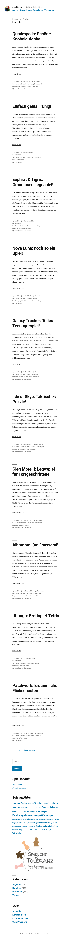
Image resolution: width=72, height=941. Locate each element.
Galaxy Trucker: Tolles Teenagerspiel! (32, 323)
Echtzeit (28, 374)
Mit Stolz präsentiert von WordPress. (31, 934)
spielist (16, 81)
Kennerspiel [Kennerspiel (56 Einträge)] (48, 815)
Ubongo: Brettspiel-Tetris (35, 615)
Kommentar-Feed (20, 918)
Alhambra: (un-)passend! (35, 544)
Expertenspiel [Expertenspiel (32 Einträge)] (41, 811)
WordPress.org (19, 922)
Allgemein (17, 884)
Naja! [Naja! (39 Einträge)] (41, 822)
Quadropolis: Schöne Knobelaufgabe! (31, 36)
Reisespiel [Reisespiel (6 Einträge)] (18, 826)
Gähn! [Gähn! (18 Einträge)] (28, 816)
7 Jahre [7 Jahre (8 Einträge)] (18, 803)
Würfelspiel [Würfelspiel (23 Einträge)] (16, 833)
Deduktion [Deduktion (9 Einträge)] (15, 812)
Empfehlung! (38, 84)
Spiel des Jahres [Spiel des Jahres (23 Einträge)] (42, 826)
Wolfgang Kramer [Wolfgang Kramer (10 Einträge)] (49, 830)
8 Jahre (16, 84)
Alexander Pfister (25, 447)
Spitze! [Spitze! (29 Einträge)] (52, 826)
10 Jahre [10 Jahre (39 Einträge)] (38, 803)
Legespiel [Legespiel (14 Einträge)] (15, 823)
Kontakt (46, 934)
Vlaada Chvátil (28, 377)
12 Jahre (17, 523)
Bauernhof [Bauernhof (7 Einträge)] (38, 807)
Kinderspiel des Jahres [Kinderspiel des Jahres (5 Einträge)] (41, 819)
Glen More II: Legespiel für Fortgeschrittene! (33, 472)
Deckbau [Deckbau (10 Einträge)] (55, 808)
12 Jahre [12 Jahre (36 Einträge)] (52, 803)
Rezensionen (26, 10)
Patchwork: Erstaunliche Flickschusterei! (34, 688)
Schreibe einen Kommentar (22, 89)
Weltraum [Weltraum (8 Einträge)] (32, 830)
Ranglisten (38, 10)
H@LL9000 (17, 784)
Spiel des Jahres (35, 596)
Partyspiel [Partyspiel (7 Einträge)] (51, 823)
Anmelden (17, 911)
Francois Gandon (26, 86)
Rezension (37, 81)
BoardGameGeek (19, 788)
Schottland (33, 449)
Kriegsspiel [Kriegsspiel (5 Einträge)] (56, 819)
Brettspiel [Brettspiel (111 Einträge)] (47, 807)
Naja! (28, 596)
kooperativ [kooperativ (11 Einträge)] (50, 819)
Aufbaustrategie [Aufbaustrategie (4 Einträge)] (32, 807)
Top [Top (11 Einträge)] (56, 826)
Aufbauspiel (23, 84)
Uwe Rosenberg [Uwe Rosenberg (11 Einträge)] (17, 830)
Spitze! (29, 228)
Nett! (13, 160)
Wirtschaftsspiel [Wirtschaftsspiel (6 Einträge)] (39, 830)
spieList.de (17, 7)
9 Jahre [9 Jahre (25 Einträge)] (31, 803)
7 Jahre (16, 663)
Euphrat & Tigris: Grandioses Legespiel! (32, 182)
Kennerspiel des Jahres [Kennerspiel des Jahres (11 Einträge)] (19, 819)
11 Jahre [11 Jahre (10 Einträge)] (45, 803)
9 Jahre (16, 374)
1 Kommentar (18, 162)
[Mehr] (53, 11)
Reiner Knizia (20, 160)
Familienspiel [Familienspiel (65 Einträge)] (19, 815)
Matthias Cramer (24, 525)
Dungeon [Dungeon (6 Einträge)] (21, 811)
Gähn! (23, 301)
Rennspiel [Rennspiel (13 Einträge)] (25, 826)
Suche (15, 10)
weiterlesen (18, 74)
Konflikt (37, 226)
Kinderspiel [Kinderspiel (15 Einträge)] (31, 819)
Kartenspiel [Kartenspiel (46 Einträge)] (36, 815)
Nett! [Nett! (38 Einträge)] (46, 822)
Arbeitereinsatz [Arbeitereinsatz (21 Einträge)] (22, 808)
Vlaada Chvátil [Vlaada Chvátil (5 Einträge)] (26, 830)
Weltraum (36, 377)
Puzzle (21, 377)
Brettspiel (30, 84)
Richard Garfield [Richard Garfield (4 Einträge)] (32, 826)
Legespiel (35, 86)
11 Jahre (17, 226)
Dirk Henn (29, 593)
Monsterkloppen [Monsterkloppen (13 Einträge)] (33, 823)
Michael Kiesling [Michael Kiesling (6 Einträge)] (23, 823)
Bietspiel (33, 447)
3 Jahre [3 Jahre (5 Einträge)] (14, 803)
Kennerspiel (30, 226)
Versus (47, 10)
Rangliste (16, 888)
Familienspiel (16, 86)
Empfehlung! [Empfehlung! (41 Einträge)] (29, 811)
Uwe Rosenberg (36, 301)
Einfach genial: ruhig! (31, 106)
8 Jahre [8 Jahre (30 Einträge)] (24, 803)
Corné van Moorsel (32, 298)
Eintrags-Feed (19, 915)
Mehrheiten (22, 596)
